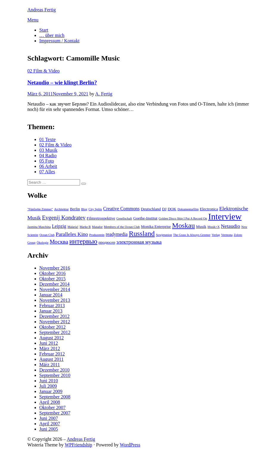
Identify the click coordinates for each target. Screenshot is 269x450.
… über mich (51, 35)
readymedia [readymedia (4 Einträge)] (117, 234)
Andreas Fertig (41, 9)
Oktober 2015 (52, 278)
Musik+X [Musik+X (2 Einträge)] (213, 226)
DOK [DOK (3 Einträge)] (172, 209)
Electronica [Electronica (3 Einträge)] (209, 209)
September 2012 (54, 332)
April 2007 (49, 423)
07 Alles (47, 171)
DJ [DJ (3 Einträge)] (164, 209)
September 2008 (54, 396)
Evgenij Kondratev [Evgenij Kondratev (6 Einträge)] (63, 217)
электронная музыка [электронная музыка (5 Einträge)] (139, 242)
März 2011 (49, 364)
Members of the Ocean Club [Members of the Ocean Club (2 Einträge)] (122, 226)
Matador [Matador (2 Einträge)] (97, 226)
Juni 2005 (48, 429)
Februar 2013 (52, 305)
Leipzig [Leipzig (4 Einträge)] (59, 226)
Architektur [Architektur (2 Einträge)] (61, 209)
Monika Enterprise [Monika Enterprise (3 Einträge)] (156, 226)
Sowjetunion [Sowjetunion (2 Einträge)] (164, 234)
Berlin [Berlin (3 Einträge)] (75, 209)
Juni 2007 (48, 418)
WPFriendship (78, 444)
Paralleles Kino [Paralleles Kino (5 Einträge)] (72, 234)
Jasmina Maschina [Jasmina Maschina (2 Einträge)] (39, 226)
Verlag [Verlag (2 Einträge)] (216, 234)
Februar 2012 (52, 353)
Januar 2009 (50, 391)
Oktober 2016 (52, 273)
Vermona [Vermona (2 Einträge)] (226, 234)
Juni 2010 (48, 380)
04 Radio (48, 155)
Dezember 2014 (54, 284)
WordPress (130, 444)
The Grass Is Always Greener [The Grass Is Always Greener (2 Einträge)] (191, 234)
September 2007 (54, 412)
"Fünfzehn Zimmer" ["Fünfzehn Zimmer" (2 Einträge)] (40, 209)
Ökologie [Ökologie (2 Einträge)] (43, 242)
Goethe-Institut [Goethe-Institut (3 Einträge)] (145, 218)
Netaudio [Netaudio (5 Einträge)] (230, 226)
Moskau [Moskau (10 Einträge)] (183, 225)
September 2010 (54, 375)
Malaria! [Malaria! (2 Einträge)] (73, 226)
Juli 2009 (48, 386)
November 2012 (54, 321)
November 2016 (54, 267)
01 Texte (47, 139)
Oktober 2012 (52, 327)
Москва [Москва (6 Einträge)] (59, 242)
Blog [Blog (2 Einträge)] (84, 209)
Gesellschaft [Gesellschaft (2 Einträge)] (124, 218)
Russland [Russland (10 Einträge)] (142, 233)
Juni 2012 (48, 343)
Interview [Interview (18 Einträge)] (225, 216)
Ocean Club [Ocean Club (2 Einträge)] (47, 234)
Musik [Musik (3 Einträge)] (201, 226)
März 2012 (49, 348)
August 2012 (51, 337)
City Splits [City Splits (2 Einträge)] (95, 209)
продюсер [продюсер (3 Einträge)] (106, 242)
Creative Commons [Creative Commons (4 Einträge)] (121, 208)
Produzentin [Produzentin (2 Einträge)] (97, 234)
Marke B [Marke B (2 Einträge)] (85, 226)
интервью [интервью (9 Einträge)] (83, 241)
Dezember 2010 (54, 369)
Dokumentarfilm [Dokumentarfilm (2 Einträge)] (188, 209)
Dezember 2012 (54, 316)
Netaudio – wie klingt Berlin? (62, 82)
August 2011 (51, 359)
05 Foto (46, 160)
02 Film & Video (43, 70)
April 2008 (49, 402)
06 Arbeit (48, 166)
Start (43, 30)
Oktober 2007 (52, 407)
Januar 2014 (50, 294)
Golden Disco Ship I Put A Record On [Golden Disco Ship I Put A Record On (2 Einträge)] (183, 218)
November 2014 (54, 289)
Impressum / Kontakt (59, 40)
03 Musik (48, 150)
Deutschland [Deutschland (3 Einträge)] (151, 209)
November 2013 (54, 300)
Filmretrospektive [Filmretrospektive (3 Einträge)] (101, 218)
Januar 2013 (50, 310)
